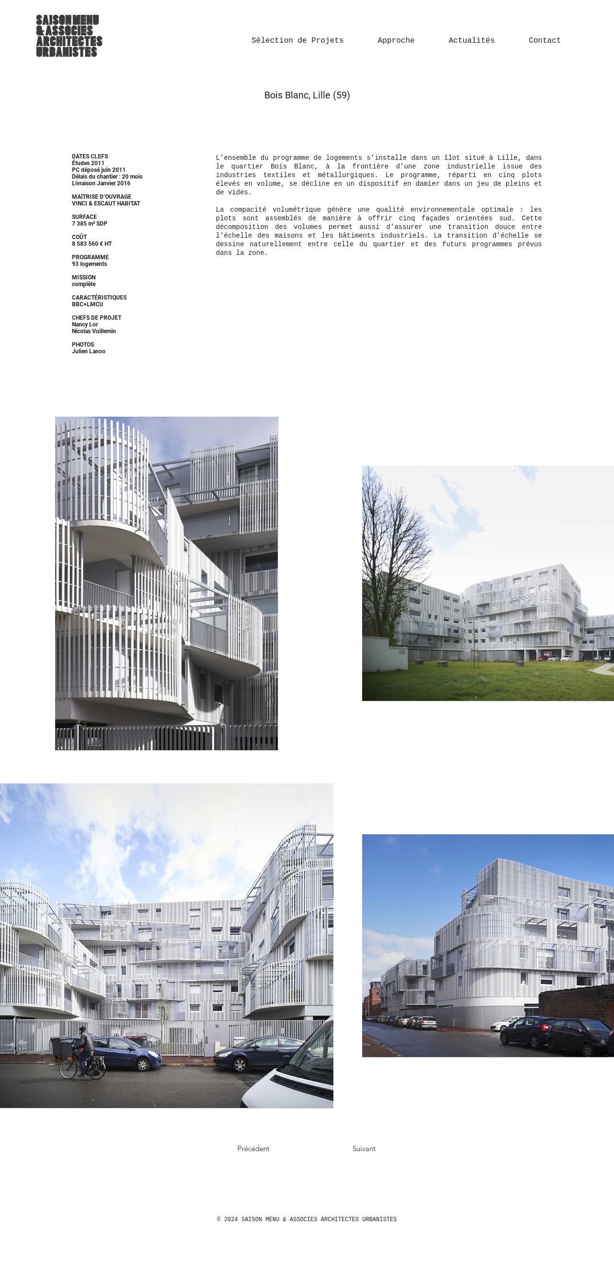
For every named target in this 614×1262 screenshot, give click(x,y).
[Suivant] (344, 1148)
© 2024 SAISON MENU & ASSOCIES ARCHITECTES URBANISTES (307, 1219)
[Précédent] (271, 1148)
